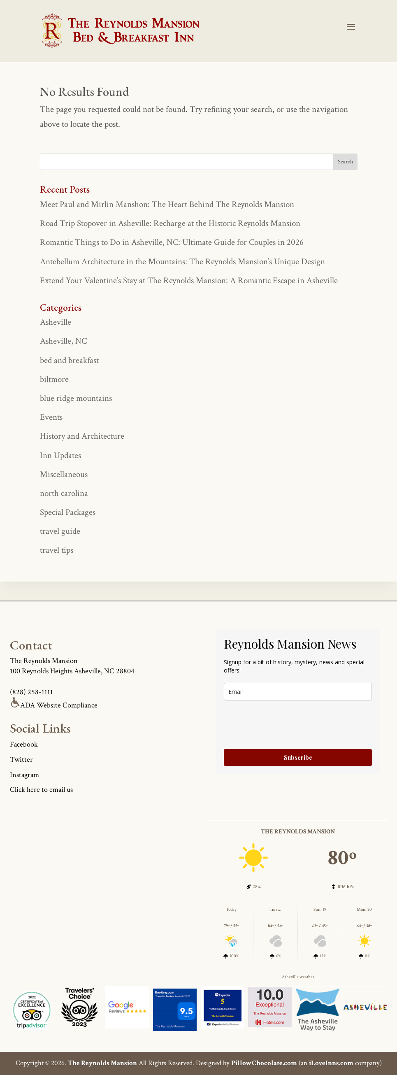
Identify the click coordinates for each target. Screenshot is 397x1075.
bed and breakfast (69, 360)
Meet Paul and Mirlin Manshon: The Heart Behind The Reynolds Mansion (167, 204)
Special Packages (67, 512)
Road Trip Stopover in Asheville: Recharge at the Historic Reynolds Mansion (170, 223)
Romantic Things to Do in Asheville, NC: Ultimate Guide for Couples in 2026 (172, 242)
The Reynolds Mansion (102, 1063)
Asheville (55, 322)
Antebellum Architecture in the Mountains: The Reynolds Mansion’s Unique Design (182, 261)
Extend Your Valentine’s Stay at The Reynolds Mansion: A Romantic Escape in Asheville (189, 280)
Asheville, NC (63, 341)
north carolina (64, 493)
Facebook (24, 744)
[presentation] (286, 725)
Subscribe (298, 757)
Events (51, 417)
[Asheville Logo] (79, 1009)
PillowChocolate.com (264, 1063)
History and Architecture (82, 436)
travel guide (60, 531)
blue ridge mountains (76, 398)
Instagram (24, 774)
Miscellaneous (64, 474)
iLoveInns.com (331, 1063)
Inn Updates (60, 455)
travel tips (56, 550)
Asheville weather (298, 977)
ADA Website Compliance (54, 705)
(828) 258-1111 (31, 692)
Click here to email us (41, 789)
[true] (199, 162)
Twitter (21, 759)
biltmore (54, 379)
